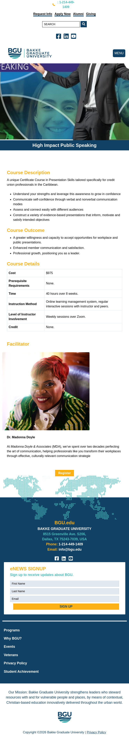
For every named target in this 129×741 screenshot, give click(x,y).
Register (64, 473)
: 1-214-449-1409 (66, 5)
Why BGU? (13, 638)
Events (9, 647)
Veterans (11, 655)
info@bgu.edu (70, 549)
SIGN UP (66, 606)
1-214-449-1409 (71, 544)
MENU (119, 53)
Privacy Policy (15, 663)
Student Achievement (21, 672)
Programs (12, 630)
